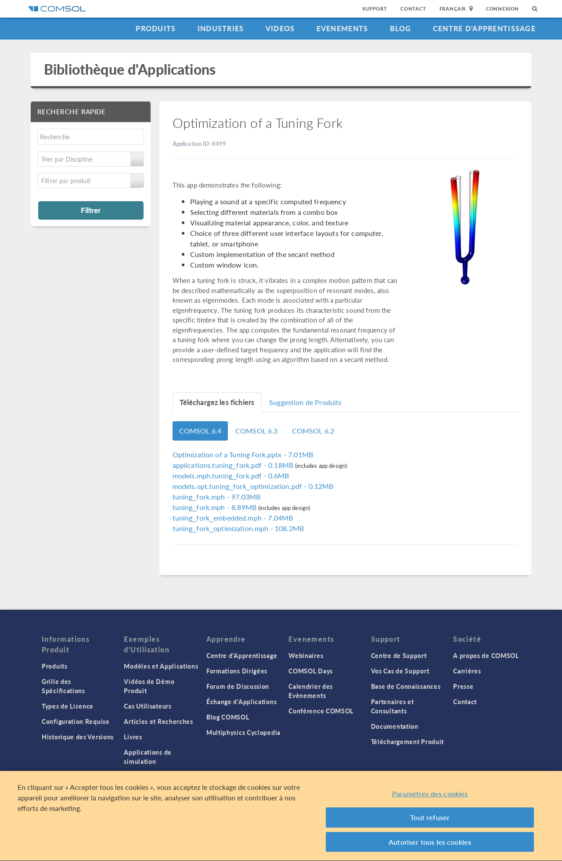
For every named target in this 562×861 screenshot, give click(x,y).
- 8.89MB (216, 507)
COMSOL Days (310, 670)
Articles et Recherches (158, 721)
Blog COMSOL (227, 717)
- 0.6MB (231, 475)
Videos (280, 28)
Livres (133, 736)
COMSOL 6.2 (313, 431)
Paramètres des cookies (430, 795)
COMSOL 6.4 (200, 431)
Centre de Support (399, 655)
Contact (413, 8)
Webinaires (305, 655)
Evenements (342, 28)
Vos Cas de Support (400, 670)
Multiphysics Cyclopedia (243, 732)
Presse (463, 686)
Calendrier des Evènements (310, 691)
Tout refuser (430, 819)
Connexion (502, 8)
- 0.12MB (253, 486)
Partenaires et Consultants (392, 706)
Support (374, 8)
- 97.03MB (217, 497)
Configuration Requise (76, 721)
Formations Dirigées (236, 670)
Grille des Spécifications (63, 686)
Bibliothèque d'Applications (130, 69)
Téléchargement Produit (407, 741)
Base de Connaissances (406, 686)
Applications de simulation (148, 757)
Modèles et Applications (161, 666)
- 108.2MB (238, 528)
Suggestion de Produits (305, 402)
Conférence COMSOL (320, 710)
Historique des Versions (78, 736)
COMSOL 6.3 (256, 431)
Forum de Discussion (237, 686)
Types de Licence (68, 706)
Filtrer (91, 210)
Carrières (467, 670)
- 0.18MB (234, 465)
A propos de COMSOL (486, 655)
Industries (221, 28)
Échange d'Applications (241, 701)
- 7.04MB (233, 518)
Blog (400, 28)
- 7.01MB (243, 454)
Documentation (394, 726)
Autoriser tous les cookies (430, 844)
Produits (156, 28)
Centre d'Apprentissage (484, 28)
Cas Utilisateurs (147, 706)
